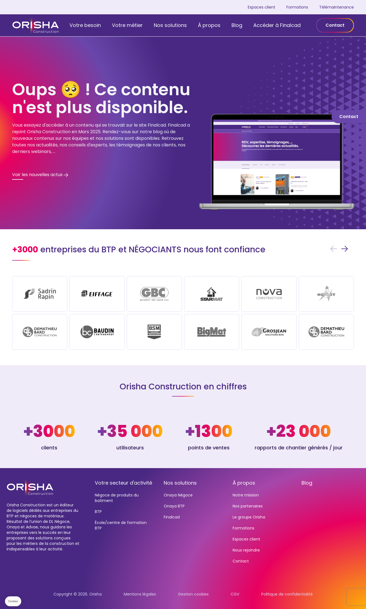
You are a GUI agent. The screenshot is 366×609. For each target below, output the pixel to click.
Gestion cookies (193, 594)
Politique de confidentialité (287, 594)
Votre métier (127, 25)
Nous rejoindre (246, 550)
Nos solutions (170, 25)
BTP (98, 511)
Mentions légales (140, 594)
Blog (237, 25)
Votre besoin (85, 25)
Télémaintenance (336, 7)
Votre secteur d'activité (123, 482)
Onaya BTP (174, 506)
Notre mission (246, 495)
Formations (297, 7)
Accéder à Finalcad (277, 25)
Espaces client (261, 7)
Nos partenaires (248, 506)
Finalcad (172, 517)
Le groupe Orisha (249, 517)
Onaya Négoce (178, 495)
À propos (209, 25)
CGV (235, 594)
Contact (335, 25)
